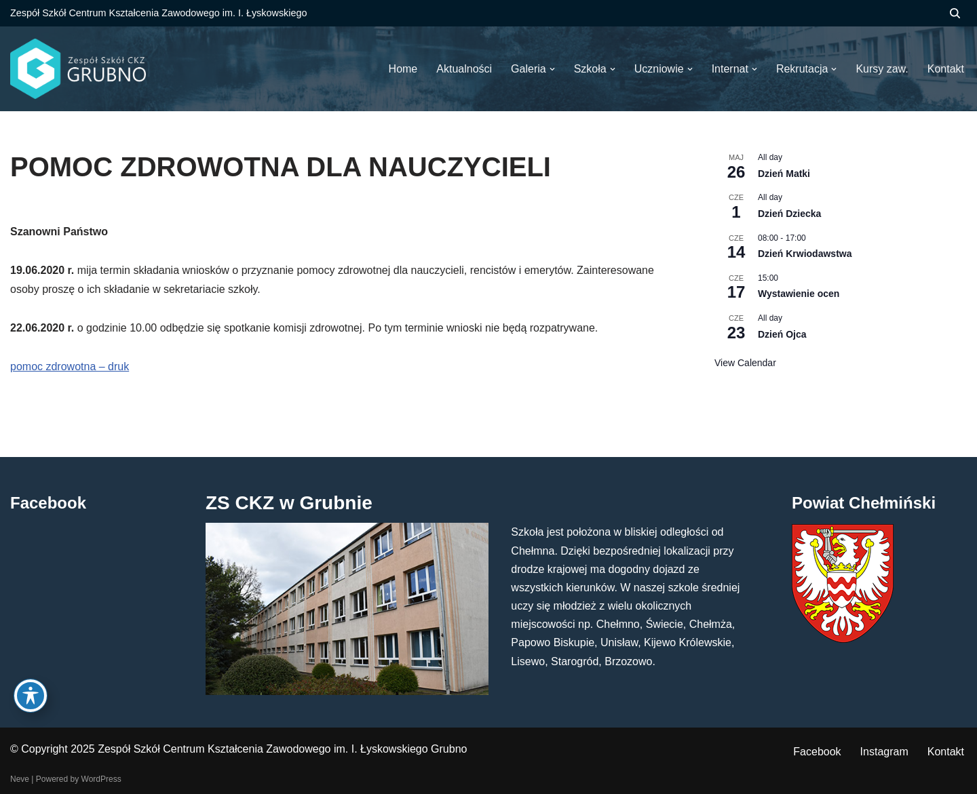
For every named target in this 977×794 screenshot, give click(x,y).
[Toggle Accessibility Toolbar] (30, 695)
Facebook (817, 751)
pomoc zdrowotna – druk (69, 366)
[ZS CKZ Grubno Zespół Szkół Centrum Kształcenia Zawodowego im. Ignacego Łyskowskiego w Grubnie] (78, 69)
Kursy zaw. (882, 69)
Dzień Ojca (782, 334)
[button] (552, 69)
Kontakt (945, 751)
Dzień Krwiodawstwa (804, 253)
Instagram (884, 751)
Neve (19, 779)
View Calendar (745, 362)
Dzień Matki (784, 173)
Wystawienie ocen (798, 293)
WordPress (101, 779)
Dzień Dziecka (789, 213)
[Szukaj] (955, 13)
